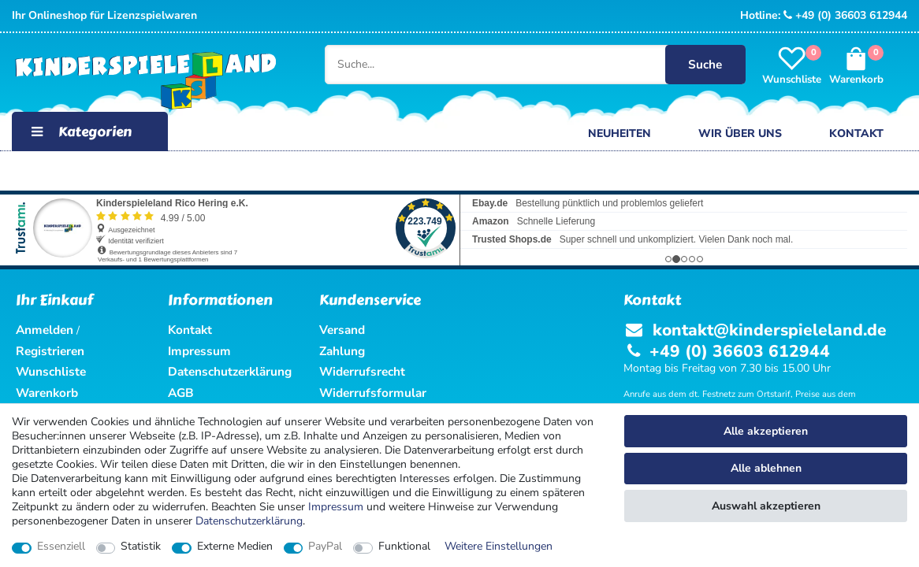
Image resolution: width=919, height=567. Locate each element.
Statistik (141, 546)
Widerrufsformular (372, 392)
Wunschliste (51, 371)
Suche (705, 64)
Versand (342, 329)
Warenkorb (47, 392)
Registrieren (50, 351)
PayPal (325, 546)
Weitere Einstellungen (499, 546)
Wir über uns (740, 133)
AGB (181, 392)
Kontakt (856, 133)
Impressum (335, 506)
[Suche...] (523, 64)
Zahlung (342, 351)
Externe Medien (235, 546)
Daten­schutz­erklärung (249, 520)
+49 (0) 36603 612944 (845, 15)
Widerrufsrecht (362, 371)
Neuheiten (619, 133)
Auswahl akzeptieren (766, 505)
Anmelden (44, 329)
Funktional (404, 546)
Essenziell (61, 546)
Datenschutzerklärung (230, 371)
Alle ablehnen (766, 468)
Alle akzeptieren (766, 431)
